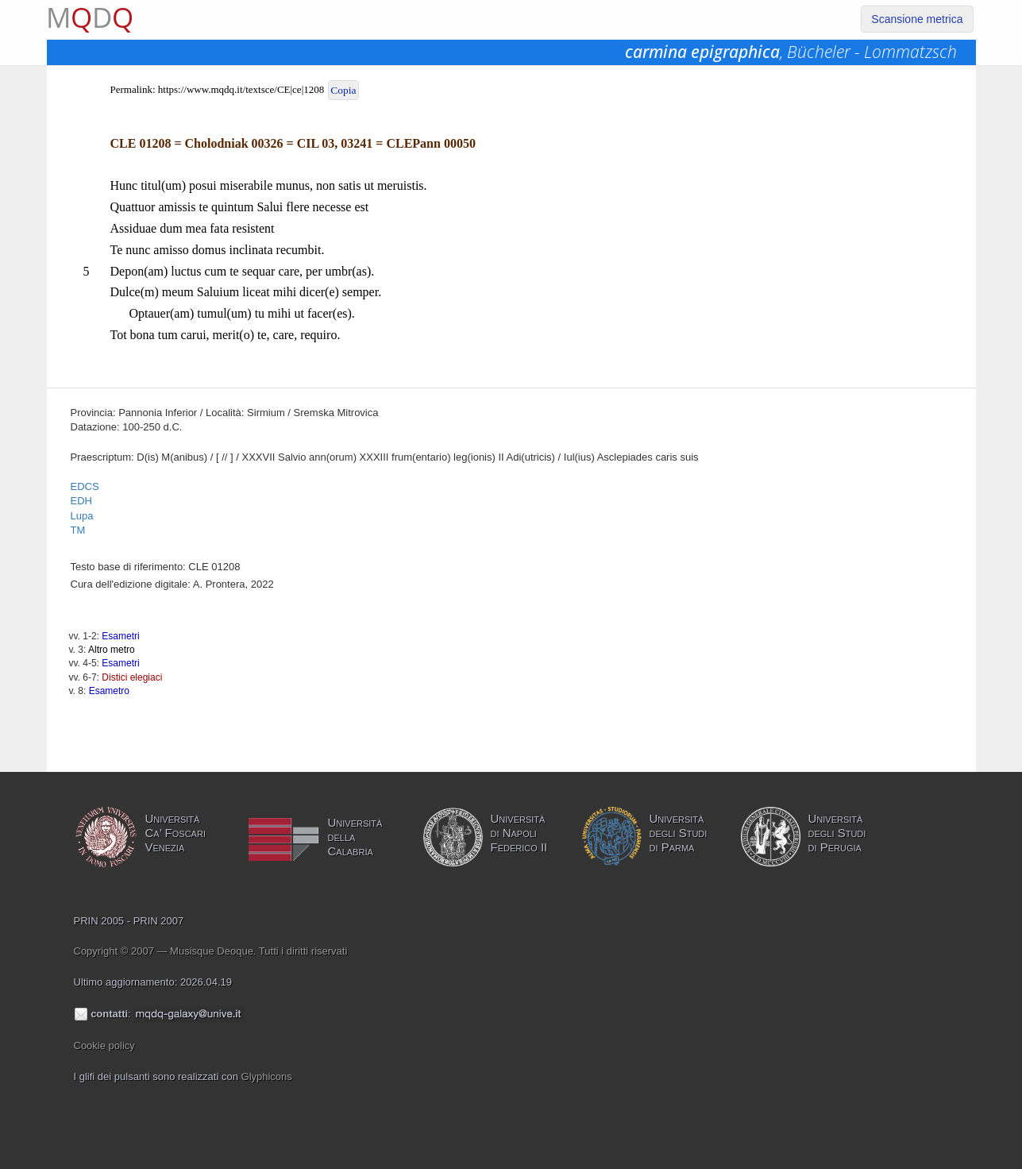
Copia (343, 90)
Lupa (82, 516)
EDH (81, 501)
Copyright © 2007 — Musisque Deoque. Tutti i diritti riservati (211, 951)
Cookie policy (104, 1045)
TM (78, 530)
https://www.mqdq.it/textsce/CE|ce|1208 (241, 89)
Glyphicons (266, 1076)
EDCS (85, 486)
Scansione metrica (916, 19)
